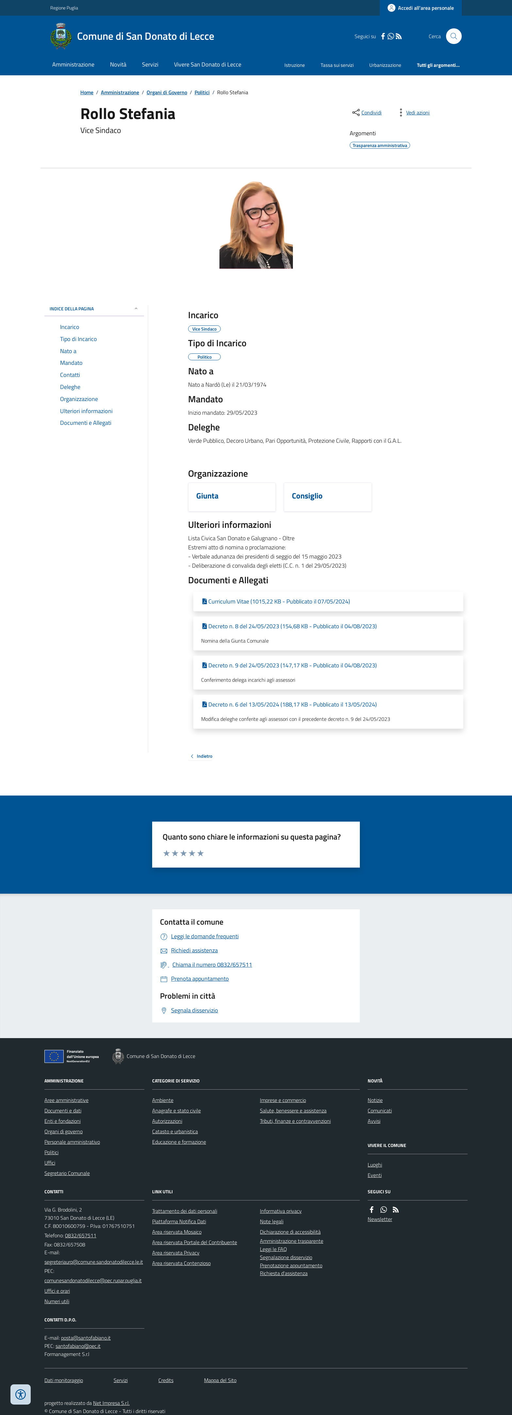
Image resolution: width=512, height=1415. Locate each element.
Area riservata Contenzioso (181, 1263)
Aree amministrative (66, 1100)
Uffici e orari (57, 1291)
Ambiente (162, 1100)
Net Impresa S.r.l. (111, 1403)
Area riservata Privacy (176, 1253)
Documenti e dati (62, 1110)
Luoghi (375, 1165)
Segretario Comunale (67, 1173)
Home (86, 92)
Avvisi (374, 1121)
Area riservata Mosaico (176, 1232)
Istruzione (294, 65)
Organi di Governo (167, 92)
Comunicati (380, 1110)
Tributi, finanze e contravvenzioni (295, 1121)
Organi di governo (63, 1131)
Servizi (150, 64)
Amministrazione (73, 64)
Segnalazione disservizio (286, 1257)
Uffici (49, 1163)
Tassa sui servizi (337, 65)
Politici (202, 92)
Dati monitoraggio (63, 1380)
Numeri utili (56, 1301)
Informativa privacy (281, 1211)
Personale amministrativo (72, 1142)
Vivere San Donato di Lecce (207, 64)
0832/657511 (80, 1235)
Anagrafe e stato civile (176, 1110)
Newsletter (380, 1219)
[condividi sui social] (366, 112)
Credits (165, 1380)
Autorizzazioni (167, 1121)
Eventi (375, 1175)
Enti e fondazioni (62, 1121)
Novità (118, 64)
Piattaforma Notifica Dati (179, 1221)
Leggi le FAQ (273, 1249)
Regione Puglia (64, 7)
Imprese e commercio (283, 1100)
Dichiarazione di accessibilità (290, 1232)
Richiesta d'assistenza (284, 1273)
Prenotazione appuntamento (291, 1265)
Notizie (375, 1100)
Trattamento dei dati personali (184, 1211)
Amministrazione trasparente (291, 1241)
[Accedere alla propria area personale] (421, 8)
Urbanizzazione (385, 65)
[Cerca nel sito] (451, 36)
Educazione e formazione (179, 1142)
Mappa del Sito (220, 1380)
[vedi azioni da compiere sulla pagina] (412, 112)
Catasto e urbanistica (175, 1131)
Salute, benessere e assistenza (293, 1110)
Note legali (271, 1221)
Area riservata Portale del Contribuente (194, 1242)
